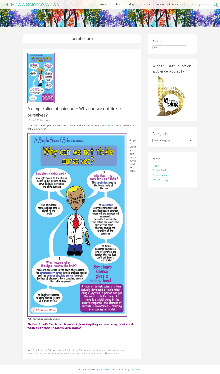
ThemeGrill (135, 369)
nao (50, 120)
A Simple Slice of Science (43, 350)
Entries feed (159, 170)
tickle (53, 353)
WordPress (104, 369)
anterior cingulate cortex (99, 350)
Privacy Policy (200, 4)
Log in (156, 165)
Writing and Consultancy (171, 4)
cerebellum (119, 350)
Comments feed (161, 175)
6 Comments (114, 353)
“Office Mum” (106, 125)
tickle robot (63, 353)
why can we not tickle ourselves (85, 353)
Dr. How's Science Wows (31, 5)
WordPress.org (160, 180)
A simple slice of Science (74, 350)
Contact (145, 4)
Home (103, 4)
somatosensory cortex (38, 353)
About (118, 4)
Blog (131, 4)
